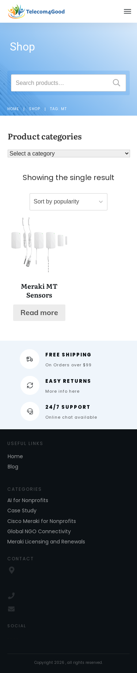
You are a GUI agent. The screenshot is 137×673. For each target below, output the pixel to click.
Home (15, 456)
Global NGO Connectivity (39, 531)
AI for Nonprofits (27, 500)
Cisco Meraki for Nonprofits (41, 521)
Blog (13, 466)
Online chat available (71, 417)
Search (116, 83)
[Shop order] (68, 201)
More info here (62, 391)
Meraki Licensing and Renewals (46, 541)
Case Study (22, 510)
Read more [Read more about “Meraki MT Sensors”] (39, 312)
